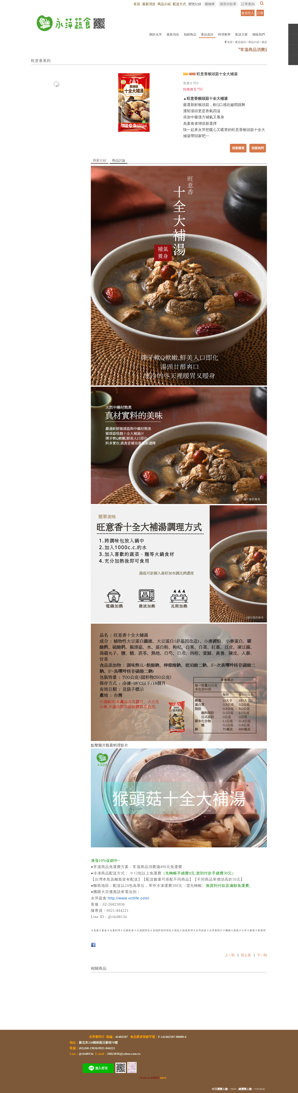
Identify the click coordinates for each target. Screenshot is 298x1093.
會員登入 (248, 13)
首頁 (230, 42)
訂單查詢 (248, 4)
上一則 (230, 955)
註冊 (260, 13)
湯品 (264, 42)
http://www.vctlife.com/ (128, 898)
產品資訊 (240, 42)
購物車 (210, 4)
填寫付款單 (228, 4)
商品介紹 (253, 42)
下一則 (262, 955)
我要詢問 (257, 148)
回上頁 (246, 955)
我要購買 (238, 148)
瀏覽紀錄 (194, 4)
